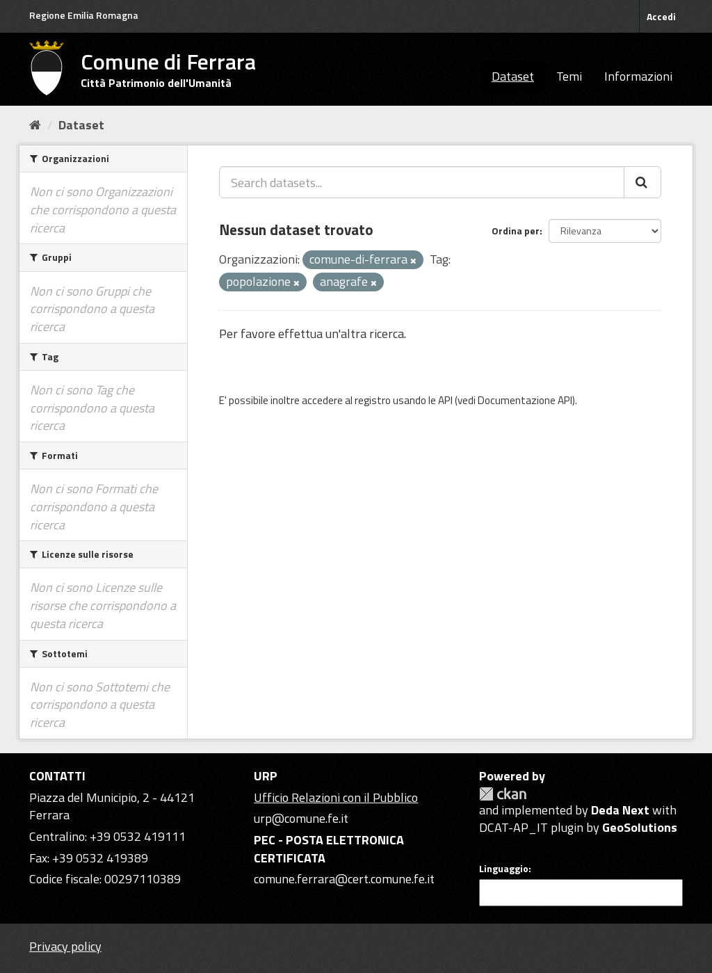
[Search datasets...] (421, 182)
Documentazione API (525, 400)
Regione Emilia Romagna (83, 15)
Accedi (661, 16)
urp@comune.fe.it (301, 818)
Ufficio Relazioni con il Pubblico (336, 797)
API (445, 400)
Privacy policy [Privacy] (65, 946)
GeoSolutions (639, 827)
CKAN (502, 794)
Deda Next (620, 810)
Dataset (513, 76)
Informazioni (638, 76)
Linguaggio (503, 869)
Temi (569, 76)
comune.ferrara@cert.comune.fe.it (344, 878)
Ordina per (516, 230)
